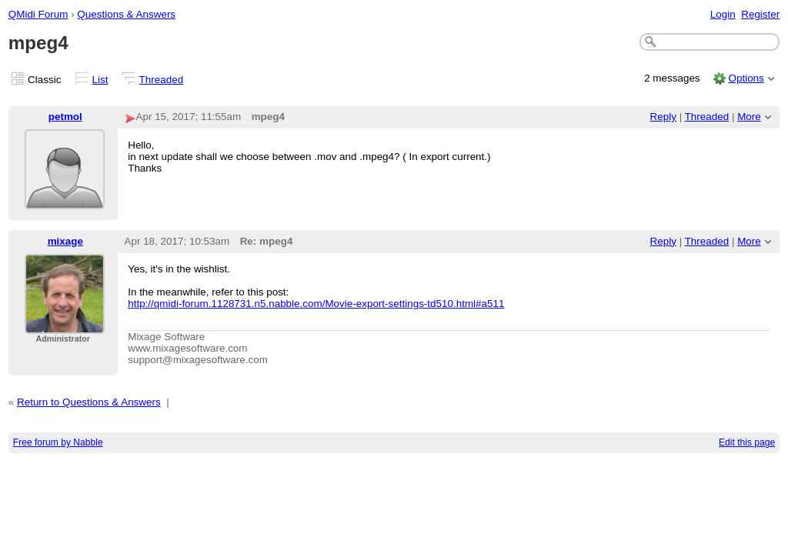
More (749, 116)
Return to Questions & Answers (89, 402)
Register (760, 14)
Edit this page (747, 442)
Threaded (161, 79)
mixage (65, 241)
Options (745, 78)
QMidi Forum (38, 14)
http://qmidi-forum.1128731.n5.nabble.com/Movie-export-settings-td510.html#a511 (316, 303)
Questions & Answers (126, 14)
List (100, 79)
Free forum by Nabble (58, 442)
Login (723, 14)
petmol (65, 116)
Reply (663, 116)
